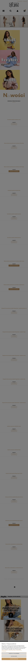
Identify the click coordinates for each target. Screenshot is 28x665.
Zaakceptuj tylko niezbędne (14, 653)
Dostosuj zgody (14, 656)
